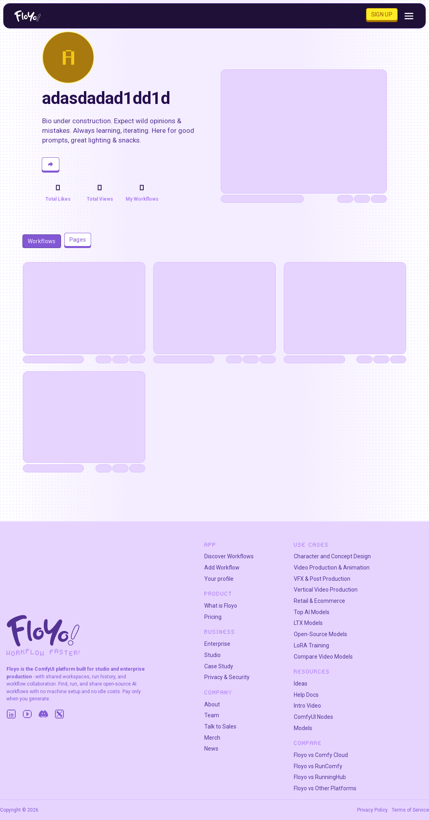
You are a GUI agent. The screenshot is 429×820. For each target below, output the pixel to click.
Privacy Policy (372, 810)
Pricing (213, 617)
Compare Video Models (323, 656)
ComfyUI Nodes (313, 717)
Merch (212, 738)
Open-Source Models (320, 634)
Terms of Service (410, 810)
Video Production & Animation (332, 567)
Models (303, 728)
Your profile (219, 579)
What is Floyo (220, 605)
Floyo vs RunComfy (318, 766)
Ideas (300, 683)
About (212, 704)
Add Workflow (222, 567)
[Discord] (43, 714)
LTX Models (308, 623)
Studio (212, 655)
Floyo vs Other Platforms (325, 788)
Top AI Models (311, 612)
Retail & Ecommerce (319, 601)
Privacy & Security (227, 677)
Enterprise (217, 644)
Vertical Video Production (326, 589)
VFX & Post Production (322, 579)
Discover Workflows (229, 556)
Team (211, 715)
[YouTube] (27, 714)
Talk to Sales (220, 726)
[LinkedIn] (11, 714)
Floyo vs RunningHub (320, 777)
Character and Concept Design (332, 556)
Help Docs (306, 695)
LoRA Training (311, 645)
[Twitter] (59, 714)
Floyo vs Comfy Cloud (321, 755)
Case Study (218, 666)
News (211, 748)
